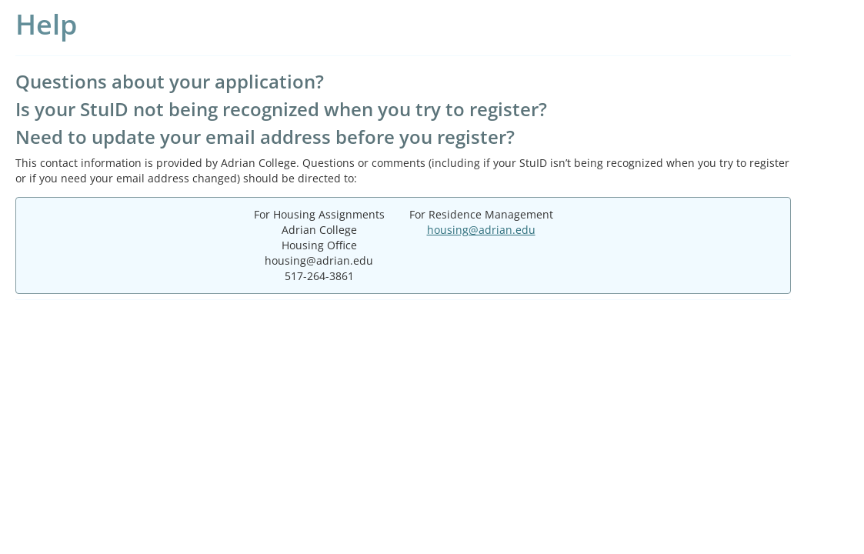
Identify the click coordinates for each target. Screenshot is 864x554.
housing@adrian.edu (481, 229)
